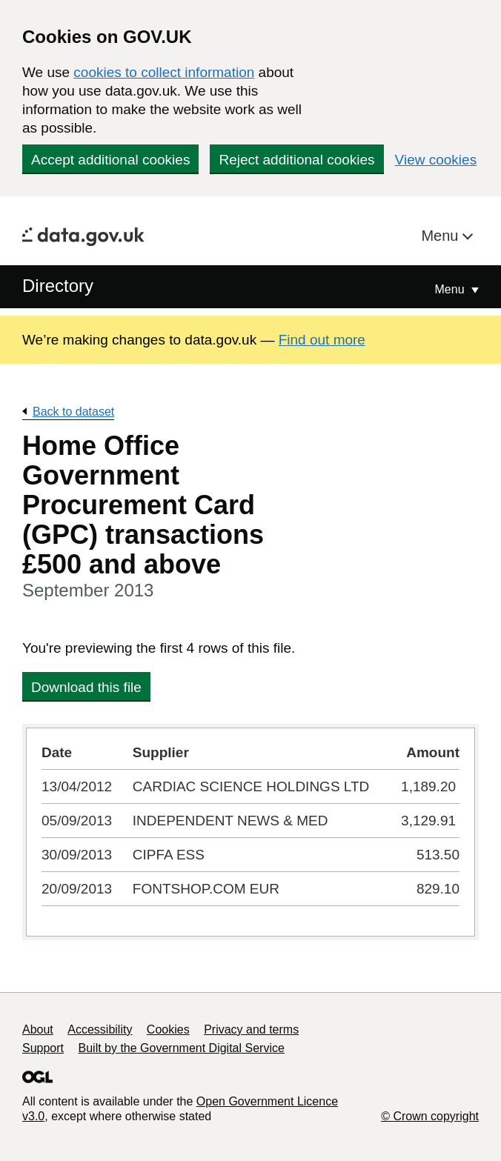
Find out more (322, 339)
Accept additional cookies (110, 159)
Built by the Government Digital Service (182, 1048)
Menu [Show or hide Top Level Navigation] (451, 289)
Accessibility (99, 1029)
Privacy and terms (251, 1029)
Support (43, 1048)
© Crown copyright (430, 1116)
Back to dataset (73, 411)
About (37, 1029)
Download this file (86, 687)
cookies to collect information (163, 72)
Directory (57, 286)
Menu (441, 235)
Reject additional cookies (296, 159)
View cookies (436, 160)
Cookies (168, 1029)
